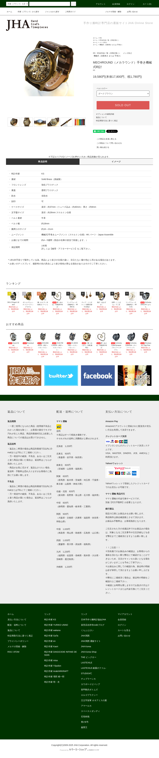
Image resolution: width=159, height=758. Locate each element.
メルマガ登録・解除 (111, 12)
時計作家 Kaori (51, 646)
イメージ (116, 161)
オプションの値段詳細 (105, 114)
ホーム (9, 12)
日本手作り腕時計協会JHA (93, 619)
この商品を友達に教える (104, 139)
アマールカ (86, 706)
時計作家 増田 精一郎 (54, 676)
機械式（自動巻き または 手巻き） (111, 45)
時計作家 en (50, 641)
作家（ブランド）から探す (26, 12)
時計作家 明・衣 (52, 682)
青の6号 (84, 722)
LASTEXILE (86, 662)
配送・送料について (17, 625)
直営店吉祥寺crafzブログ (92, 625)
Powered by (79, 750)
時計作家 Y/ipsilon (52, 666)
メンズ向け (103, 42)
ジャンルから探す (50, 12)
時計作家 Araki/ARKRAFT (56, 671)
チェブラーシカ (88, 679)
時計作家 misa (51, 660)
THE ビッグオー (88, 657)
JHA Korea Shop (89, 652)
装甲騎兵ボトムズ (89, 689)
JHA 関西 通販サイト (91, 641)
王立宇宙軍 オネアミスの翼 (94, 700)
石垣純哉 (85, 716)
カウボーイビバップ (90, 684)
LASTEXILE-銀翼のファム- (93, 668)
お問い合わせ (130, 12)
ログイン (129, 4)
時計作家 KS (50, 619)
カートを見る (124, 630)
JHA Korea (86, 646)
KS (101, 38)
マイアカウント (125, 614)
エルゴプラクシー (89, 695)
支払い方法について (17, 619)
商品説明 (42, 161)
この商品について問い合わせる (107, 143)
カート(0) (145, 4)
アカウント (99, 4)
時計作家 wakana (52, 630)
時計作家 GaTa (51, 635)
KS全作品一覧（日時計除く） (110, 40)
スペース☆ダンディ (90, 711)
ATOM (16, 652)
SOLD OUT (123, 105)
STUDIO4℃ (86, 673)
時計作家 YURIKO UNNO (56, 625)
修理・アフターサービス (63, 248)
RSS (10, 652)
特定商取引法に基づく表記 (107, 121)
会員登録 (114, 4)
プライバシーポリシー (18, 641)
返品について (101, 117)
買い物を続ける (101, 147)
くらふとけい (87, 630)
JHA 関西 (85, 635)
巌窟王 (84, 727)
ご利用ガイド (68, 12)
